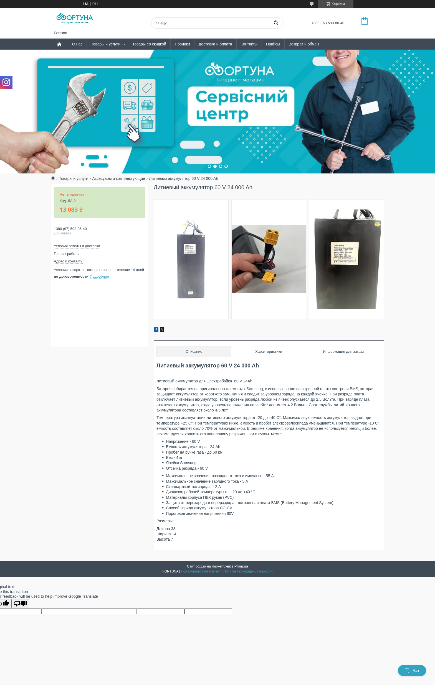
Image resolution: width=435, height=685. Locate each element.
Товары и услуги (105, 44)
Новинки (182, 44)
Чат (411, 670)
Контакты (249, 44)
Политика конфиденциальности (248, 571)
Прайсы (273, 44)
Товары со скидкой (149, 44)
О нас (77, 44)
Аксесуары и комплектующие (118, 178)
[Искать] (276, 23)
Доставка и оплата (215, 44)
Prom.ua (241, 566)
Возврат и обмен (304, 44)
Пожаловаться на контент (201, 571)
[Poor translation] (20, 603)
